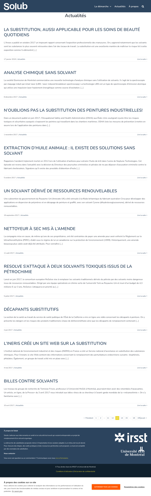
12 (113, 418)
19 (138, 418)
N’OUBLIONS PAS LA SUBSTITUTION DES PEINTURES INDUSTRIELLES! (73, 110)
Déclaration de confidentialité (84, 471)
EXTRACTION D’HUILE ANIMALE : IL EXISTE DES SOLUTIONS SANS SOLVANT (69, 150)
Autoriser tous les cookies (106, 487)
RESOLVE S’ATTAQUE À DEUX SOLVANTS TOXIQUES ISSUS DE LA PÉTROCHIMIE (68, 269)
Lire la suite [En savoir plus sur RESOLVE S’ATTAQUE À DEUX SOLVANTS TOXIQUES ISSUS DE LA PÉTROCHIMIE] (141, 296)
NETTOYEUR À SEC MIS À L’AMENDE (39, 228)
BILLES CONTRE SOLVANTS (31, 381)
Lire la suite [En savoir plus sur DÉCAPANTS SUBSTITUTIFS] (141, 330)
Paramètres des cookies (134, 487)
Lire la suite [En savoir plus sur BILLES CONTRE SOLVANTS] (141, 405)
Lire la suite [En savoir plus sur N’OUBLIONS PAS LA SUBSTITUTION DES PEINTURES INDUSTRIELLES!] (141, 134)
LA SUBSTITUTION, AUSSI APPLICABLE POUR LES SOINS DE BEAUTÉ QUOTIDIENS (72, 32)
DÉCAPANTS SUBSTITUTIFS (31, 309)
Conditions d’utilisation (64, 471)
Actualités (21, 59)
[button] (143, 6)
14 (122, 418)
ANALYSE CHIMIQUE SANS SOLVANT (40, 72)
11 (108, 418)
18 (134, 418)
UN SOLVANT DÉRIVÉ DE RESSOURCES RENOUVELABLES (60, 191)
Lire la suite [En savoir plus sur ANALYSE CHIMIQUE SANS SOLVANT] (141, 97)
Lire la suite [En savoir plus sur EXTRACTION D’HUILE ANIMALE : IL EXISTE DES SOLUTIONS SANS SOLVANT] (141, 178)
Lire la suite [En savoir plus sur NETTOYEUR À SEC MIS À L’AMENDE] (141, 253)
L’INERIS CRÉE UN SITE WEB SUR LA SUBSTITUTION (55, 343)
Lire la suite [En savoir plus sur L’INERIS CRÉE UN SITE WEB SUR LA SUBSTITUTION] (141, 368)
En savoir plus (17, 491)
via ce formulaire (62, 458)
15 (127, 418)
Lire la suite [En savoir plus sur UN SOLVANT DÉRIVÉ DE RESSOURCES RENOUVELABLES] (141, 215)
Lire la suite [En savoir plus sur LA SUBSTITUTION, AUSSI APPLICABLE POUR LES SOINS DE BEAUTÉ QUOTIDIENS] (141, 59)
